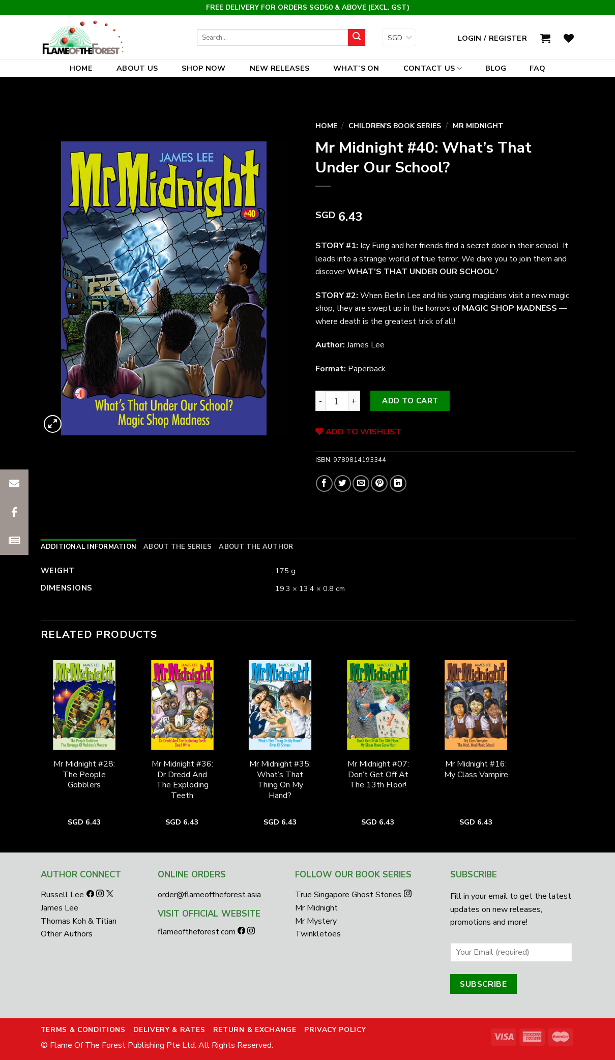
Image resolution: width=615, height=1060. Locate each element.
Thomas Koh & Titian (78, 921)
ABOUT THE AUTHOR (256, 546)
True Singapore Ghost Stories (348, 894)
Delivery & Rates (169, 1030)
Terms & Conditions (83, 1030)
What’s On (356, 68)
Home (81, 68)
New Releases (279, 68)
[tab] (89, 546)
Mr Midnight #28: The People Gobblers (84, 774)
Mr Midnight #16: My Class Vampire (476, 769)
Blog (495, 68)
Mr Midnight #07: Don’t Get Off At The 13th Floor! (378, 774)
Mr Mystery (316, 921)
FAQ (537, 68)
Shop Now (203, 68)
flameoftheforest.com (198, 931)
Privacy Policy (335, 1030)
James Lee (59, 908)
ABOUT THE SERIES (177, 546)
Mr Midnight (478, 126)
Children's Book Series (394, 126)
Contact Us (432, 68)
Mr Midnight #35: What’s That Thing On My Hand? (280, 780)
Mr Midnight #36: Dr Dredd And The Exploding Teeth (182, 780)
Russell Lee (63, 894)
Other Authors (67, 933)
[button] (14, 540)
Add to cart (410, 401)
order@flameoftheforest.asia (209, 894)
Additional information (89, 546)
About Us (137, 68)
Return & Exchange (255, 1030)
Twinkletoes (318, 933)
